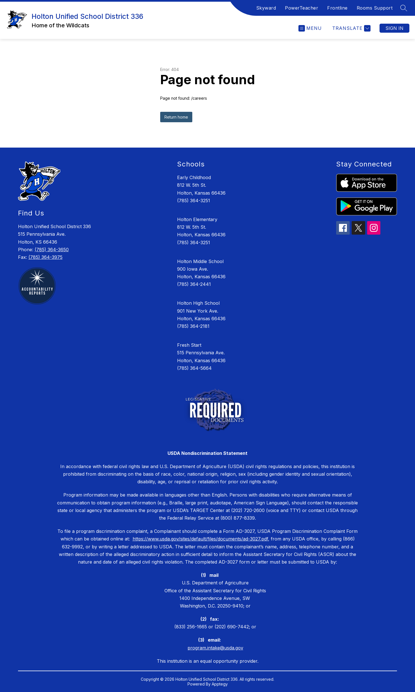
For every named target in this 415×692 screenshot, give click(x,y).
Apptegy (220, 684)
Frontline (337, 8)
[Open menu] (310, 28)
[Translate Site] (351, 28)
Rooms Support (375, 8)
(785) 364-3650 (52, 249)
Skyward (266, 8)
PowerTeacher (301, 8)
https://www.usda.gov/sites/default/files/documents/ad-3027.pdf (200, 539)
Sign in (394, 28)
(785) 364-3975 (45, 257)
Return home (176, 117)
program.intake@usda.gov (215, 648)
